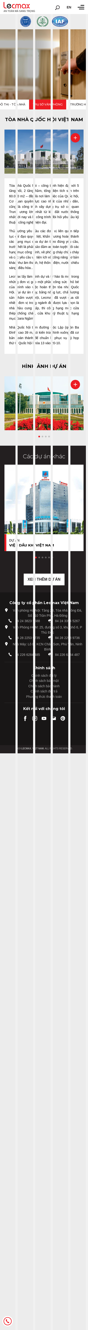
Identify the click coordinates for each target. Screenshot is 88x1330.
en (69, 7)
